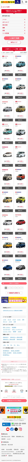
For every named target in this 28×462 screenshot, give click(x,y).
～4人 (4, 345)
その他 (19, 331)
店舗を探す (16, 449)
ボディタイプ (6, 22)
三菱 (15, 321)
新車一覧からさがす (5, 436)
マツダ (14, 319)
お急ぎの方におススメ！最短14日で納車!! (12, 310)
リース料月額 (6, 33)
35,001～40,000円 (7, 352)
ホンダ (9, 319)
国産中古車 (3, 444)
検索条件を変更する (13, 293)
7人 (14, 345)
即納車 (13, 436)
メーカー (5, 19)
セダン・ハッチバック (17, 329)
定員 (4, 30)
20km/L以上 (6, 337)
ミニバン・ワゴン (7, 331)
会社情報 (4, 455)
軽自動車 (14, 327)
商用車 (14, 331)
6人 (11, 345)
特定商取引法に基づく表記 (19, 453)
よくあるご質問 (19, 451)
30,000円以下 (6, 350)
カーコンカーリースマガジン (7, 451)
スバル (18, 319)
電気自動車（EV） (20, 436)
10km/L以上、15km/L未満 (9, 339)
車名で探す (5, 25)
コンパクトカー (6, 329)
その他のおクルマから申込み (14, 400)
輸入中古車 (10, 444)
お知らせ (22, 449)
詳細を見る (7, 74)
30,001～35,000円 (15, 350)
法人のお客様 (9, 449)
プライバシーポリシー (6, 453)
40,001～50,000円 (17, 352)
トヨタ (4, 319)
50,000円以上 (6, 355)
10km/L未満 (19, 339)
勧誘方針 (10, 455)
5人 (8, 345)
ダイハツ (5, 321)
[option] (6, 391)
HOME (2, 449)
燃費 (4, 27)
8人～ (18, 345)
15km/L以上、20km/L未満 (16, 337)
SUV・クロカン (6, 327)
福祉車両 (3, 438)
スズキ (10, 321)
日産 (23, 319)
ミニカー (9, 438)
